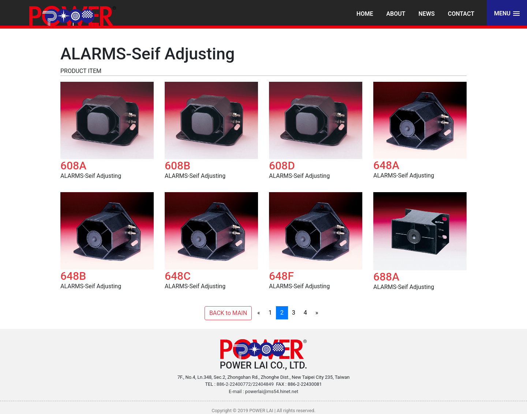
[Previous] (259, 312)
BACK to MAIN (228, 312)
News (427, 13)
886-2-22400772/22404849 (245, 384)
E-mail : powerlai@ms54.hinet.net (263, 391)
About (395, 13)
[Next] (317, 312)
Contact (461, 13)
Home (364, 13)
